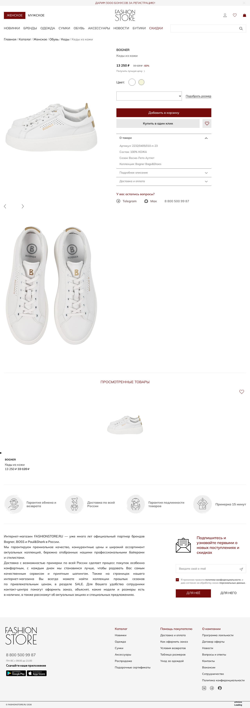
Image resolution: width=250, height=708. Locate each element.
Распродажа (123, 661)
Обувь (79, 28)
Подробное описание (134, 172)
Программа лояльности (217, 635)
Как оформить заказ (174, 641)
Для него (229, 593)
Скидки (156, 28)
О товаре (126, 138)
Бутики (139, 28)
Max (150, 201)
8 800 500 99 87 (177, 201)
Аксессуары (99, 28)
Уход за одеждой (172, 661)
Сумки (64, 28)
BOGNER (122, 50)
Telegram (126, 201)
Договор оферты (213, 641)
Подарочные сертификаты (132, 667)
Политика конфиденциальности (223, 680)
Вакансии (208, 667)
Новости (121, 28)
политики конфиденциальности (223, 579)
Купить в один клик (158, 123)
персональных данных (232, 583)
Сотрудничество (213, 674)
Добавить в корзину (163, 113)
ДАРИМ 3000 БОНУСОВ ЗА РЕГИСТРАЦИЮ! (125, 3)
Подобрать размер (198, 96)
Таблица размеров (173, 654)
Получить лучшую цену (130, 70)
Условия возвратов (173, 648)
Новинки (12, 28)
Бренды (30, 28)
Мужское (36, 15)
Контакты (208, 661)
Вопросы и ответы (214, 654)
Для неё (193, 593)
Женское (14, 15)
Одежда (47, 28)
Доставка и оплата (132, 181)
